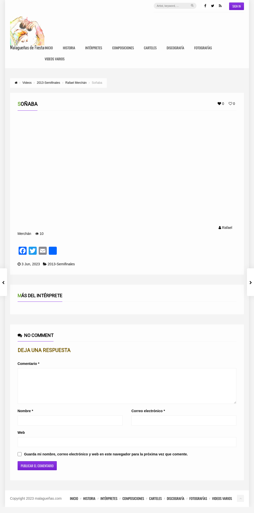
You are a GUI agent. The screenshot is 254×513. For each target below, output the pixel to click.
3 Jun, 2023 (31, 264)
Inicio (49, 48)
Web (21, 439)
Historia (69, 48)
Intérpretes (93, 48)
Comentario (28, 364)
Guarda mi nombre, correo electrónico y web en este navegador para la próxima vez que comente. (106, 460)
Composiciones (123, 48)
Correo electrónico (148, 417)
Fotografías (203, 48)
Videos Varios (55, 59)
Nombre (25, 417)
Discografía (175, 48)
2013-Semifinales (61, 264)
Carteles (150, 48)
